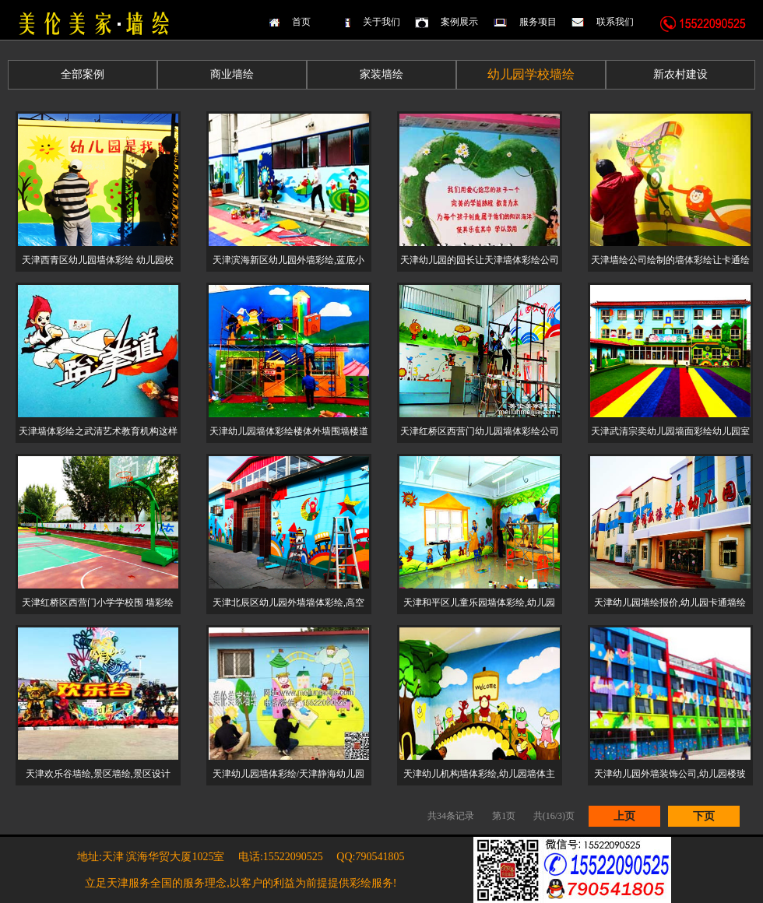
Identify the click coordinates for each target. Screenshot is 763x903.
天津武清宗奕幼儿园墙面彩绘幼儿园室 (670, 431)
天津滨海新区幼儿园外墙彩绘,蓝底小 (288, 260)
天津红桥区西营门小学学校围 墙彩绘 (98, 602)
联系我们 (615, 21)
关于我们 (381, 21)
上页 (624, 816)
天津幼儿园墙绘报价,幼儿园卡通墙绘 (670, 602)
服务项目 (538, 21)
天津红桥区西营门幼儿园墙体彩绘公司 (479, 431)
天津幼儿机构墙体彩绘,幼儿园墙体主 (479, 773)
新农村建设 (680, 74)
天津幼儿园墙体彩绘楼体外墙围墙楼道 (288, 431)
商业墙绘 (232, 74)
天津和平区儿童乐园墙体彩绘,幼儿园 (479, 602)
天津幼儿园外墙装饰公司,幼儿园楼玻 (670, 773)
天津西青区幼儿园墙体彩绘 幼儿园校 (98, 260)
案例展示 (459, 21)
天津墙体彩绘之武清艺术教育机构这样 (98, 431)
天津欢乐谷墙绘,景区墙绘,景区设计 (98, 773)
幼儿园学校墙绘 (531, 74)
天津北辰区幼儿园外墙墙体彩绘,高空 (288, 602)
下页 (704, 816)
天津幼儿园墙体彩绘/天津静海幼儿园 (288, 773)
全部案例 (82, 74)
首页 (301, 21)
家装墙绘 (381, 74)
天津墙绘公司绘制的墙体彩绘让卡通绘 (670, 260)
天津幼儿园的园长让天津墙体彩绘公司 (479, 260)
